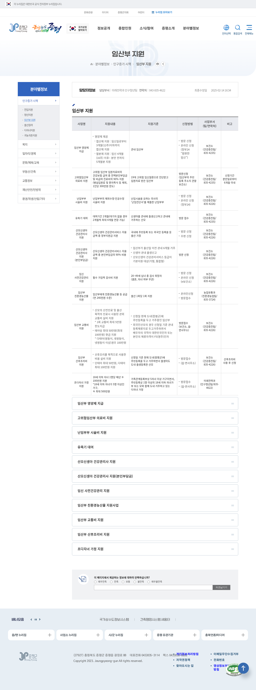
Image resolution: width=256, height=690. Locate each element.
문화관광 (88, 12)
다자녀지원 (29, 130)
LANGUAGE (226, 27)
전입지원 (28, 109)
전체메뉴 (248, 27)
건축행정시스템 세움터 (155, 620)
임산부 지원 (29, 120)
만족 (114, 581)
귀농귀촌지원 (30, 135)
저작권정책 (183, 660)
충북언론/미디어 (215, 635)
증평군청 (18, 27)
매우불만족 (154, 581)
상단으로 (243, 668)
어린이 (141, 12)
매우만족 (100, 581)
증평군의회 (123, 12)
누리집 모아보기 (163, 12)
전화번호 (219, 660)
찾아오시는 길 (185, 666)
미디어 (105, 12)
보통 (126, 581)
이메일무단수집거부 (226, 654)
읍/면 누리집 (19, 635)
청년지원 (28, 114)
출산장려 (28, 125)
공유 (163, 64)
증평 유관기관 (165, 635)
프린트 (157, 64)
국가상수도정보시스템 (114, 620)
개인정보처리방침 (187, 654)
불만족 (139, 581)
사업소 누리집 (68, 635)
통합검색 (238, 27)
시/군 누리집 (115, 635)
